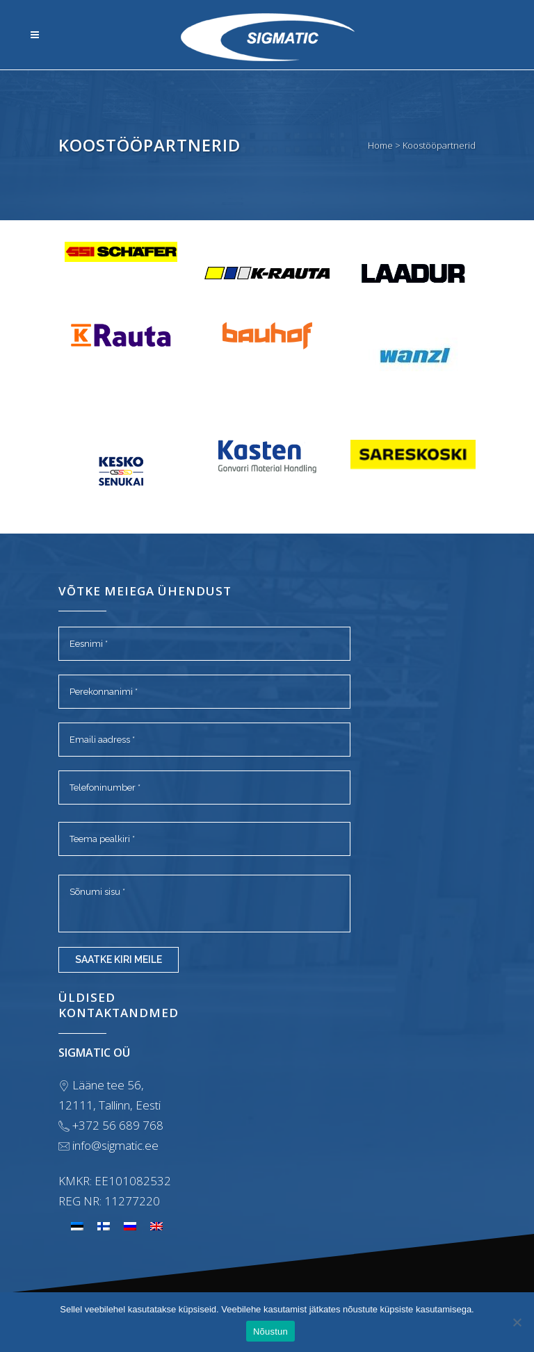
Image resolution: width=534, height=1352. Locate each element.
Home (380, 145)
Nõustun (270, 1331)
